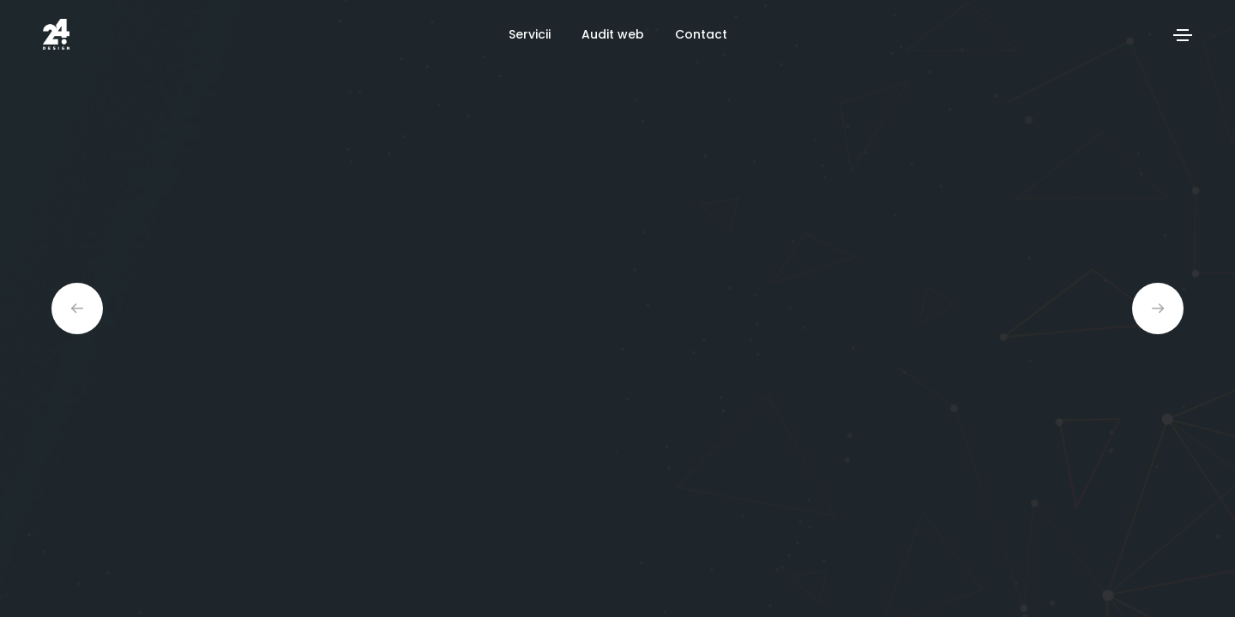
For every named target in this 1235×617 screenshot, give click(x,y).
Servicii (530, 34)
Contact (701, 34)
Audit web (612, 34)
